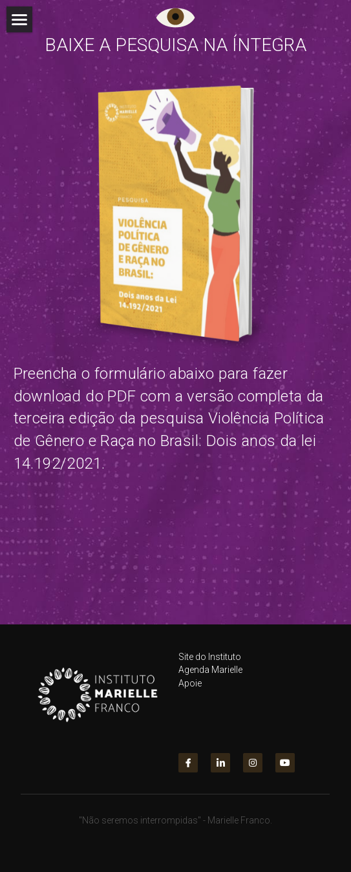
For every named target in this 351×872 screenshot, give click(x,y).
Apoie (190, 690)
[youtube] (285, 770)
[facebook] (188, 770)
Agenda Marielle (210, 677)
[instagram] (252, 770)
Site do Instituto (209, 664)
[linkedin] (220, 770)
